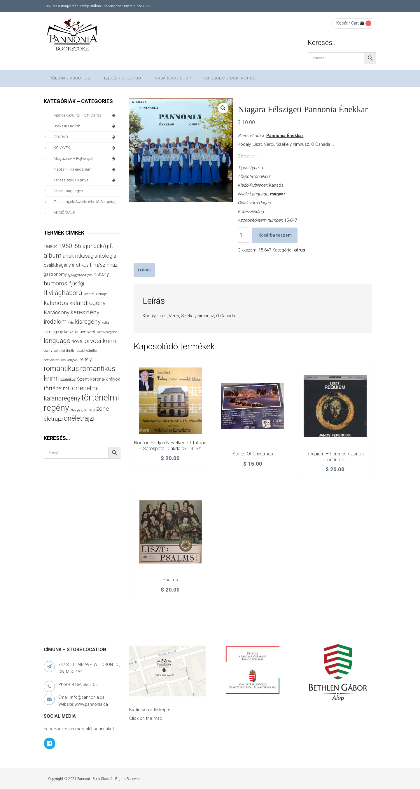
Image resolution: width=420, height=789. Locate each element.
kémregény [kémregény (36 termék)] (53, 332)
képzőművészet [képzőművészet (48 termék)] (79, 331)
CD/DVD (86, 137)
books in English (86, 126)
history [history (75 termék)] (101, 274)
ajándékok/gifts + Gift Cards (86, 115)
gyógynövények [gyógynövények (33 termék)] (80, 274)
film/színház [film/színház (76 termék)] (104, 265)
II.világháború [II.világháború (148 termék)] (63, 292)
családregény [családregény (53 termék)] (57, 265)
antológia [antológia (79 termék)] (105, 256)
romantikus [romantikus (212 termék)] (61, 368)
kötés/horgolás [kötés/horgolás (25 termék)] (107, 332)
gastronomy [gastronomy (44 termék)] (55, 274)
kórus (299, 250)
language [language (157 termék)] (57, 341)
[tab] (144, 270)
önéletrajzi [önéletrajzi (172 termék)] (79, 418)
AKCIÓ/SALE (64, 212)
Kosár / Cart (350, 23)
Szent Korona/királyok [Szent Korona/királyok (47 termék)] (98, 379)
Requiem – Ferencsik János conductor (335, 456)
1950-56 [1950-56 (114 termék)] (69, 245)
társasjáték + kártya (86, 180)
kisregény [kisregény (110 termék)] (88, 321)
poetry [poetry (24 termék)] (48, 351)
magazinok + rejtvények (86, 158)
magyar (277, 194)
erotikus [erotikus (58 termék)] (80, 265)
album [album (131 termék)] (53, 255)
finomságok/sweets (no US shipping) (85, 202)
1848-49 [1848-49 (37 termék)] (50, 246)
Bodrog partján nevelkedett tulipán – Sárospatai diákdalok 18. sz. (170, 445)
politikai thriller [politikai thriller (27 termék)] (64, 350)
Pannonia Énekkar (284, 135)
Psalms (170, 579)
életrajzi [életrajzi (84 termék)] (53, 419)
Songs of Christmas (252, 454)
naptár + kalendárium (86, 169)
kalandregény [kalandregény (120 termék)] (87, 302)
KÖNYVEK (86, 147)
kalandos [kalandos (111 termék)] (56, 302)
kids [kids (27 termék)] (71, 322)
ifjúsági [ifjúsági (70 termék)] (76, 284)
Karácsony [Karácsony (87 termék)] (56, 312)
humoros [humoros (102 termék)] (55, 283)
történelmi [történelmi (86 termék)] (56, 388)
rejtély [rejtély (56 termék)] (86, 359)
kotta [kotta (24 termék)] (105, 323)
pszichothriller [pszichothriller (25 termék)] (87, 351)
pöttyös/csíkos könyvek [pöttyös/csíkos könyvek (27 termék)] (61, 360)
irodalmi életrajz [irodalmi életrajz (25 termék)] (95, 294)
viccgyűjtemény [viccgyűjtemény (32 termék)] (82, 409)
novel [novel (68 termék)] (77, 341)
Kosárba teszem (275, 235)
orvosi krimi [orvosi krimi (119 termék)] (100, 340)
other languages (68, 191)
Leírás (144, 270)
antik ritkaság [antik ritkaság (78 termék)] (78, 256)
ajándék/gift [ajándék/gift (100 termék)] (98, 246)
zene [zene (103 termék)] (102, 408)
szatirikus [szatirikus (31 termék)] (68, 379)
